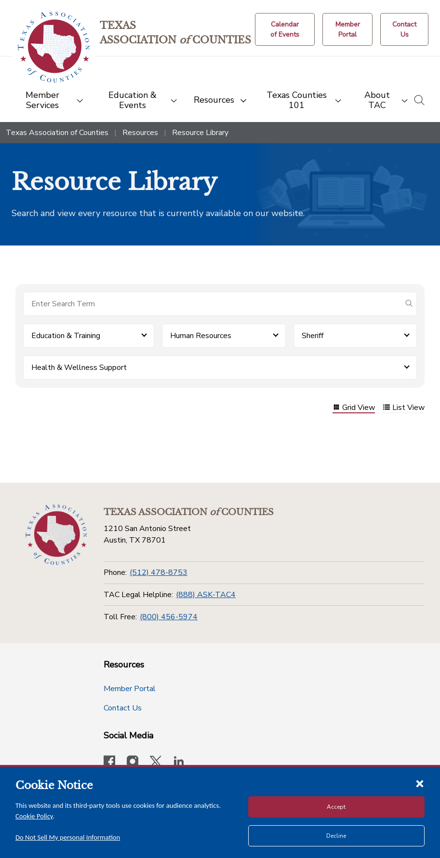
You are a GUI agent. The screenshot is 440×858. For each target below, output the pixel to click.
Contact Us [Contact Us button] (123, 708)
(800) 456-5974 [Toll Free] (169, 617)
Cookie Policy (34, 816)
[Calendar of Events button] (285, 29)
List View (404, 408)
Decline (336, 836)
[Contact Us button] (404, 29)
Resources (140, 132)
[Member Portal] (347, 29)
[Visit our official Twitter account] (155, 762)
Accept (336, 807)
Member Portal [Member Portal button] (130, 688)
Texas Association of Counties (57, 132)
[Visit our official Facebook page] (109, 762)
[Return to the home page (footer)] (56, 535)
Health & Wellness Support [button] (79, 367)
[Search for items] (212, 304)
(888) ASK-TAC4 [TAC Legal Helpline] (206, 594)
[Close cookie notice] (420, 783)
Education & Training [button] (65, 335)
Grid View (354, 408)
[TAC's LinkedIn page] (179, 762)
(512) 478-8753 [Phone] (158, 572)
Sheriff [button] (312, 335)
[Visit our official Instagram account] (132, 762)
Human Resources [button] (200, 335)
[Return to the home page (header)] (54, 47)
